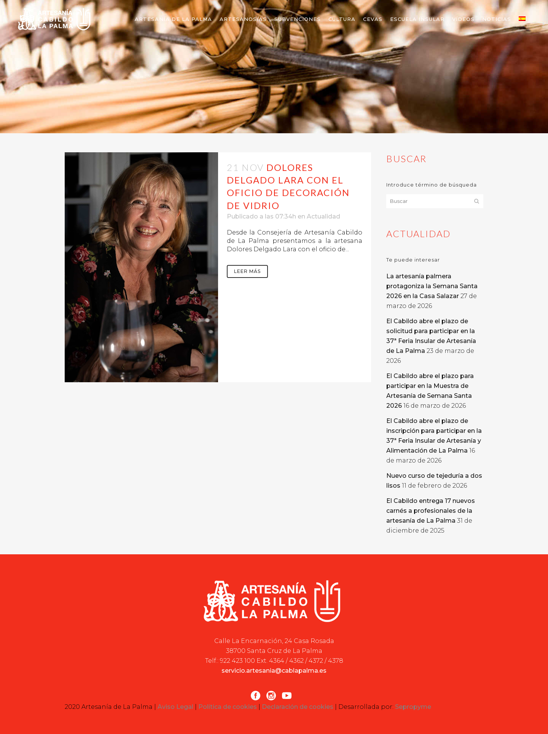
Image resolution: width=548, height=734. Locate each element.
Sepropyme (413, 706)
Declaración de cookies (297, 706)
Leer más (247, 271)
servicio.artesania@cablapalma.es (274, 670)
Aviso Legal (175, 706)
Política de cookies (227, 706)
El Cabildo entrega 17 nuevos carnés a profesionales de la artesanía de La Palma (430, 510)
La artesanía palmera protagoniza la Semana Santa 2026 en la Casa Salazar (432, 286)
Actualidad (323, 216)
